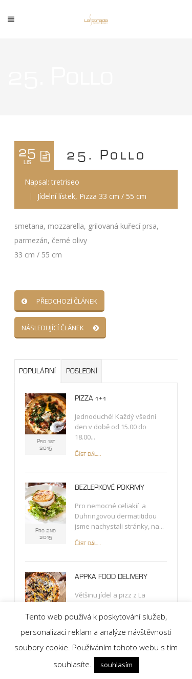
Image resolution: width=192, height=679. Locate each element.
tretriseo (65, 182)
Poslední (81, 371)
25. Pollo (106, 155)
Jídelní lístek (56, 196)
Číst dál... (88, 454)
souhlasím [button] (116, 664)
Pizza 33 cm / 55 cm (112, 196)
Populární (37, 371)
